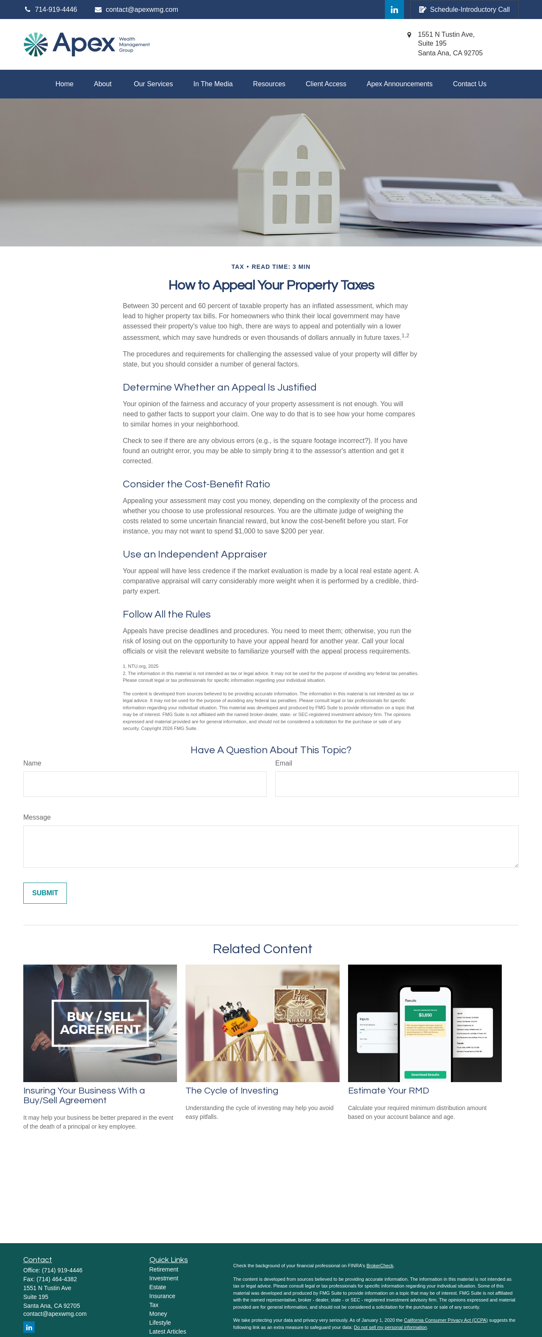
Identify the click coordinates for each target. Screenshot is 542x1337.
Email (283, 763)
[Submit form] (45, 893)
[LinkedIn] (394, 9)
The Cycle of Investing (231, 1091)
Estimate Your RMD (388, 1091)
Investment (163, 1278)
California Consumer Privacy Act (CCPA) (446, 1320)
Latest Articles (167, 1331)
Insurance (162, 1296)
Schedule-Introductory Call (464, 10)
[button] (64, 84)
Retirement (163, 1269)
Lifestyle (160, 1322)
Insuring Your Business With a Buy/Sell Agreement (84, 1095)
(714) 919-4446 (62, 1270)
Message (37, 817)
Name (32, 763)
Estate (157, 1287)
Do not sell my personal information (390, 1327)
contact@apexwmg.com (136, 9)
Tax (154, 1304)
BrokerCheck (379, 1265)
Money (158, 1313)
